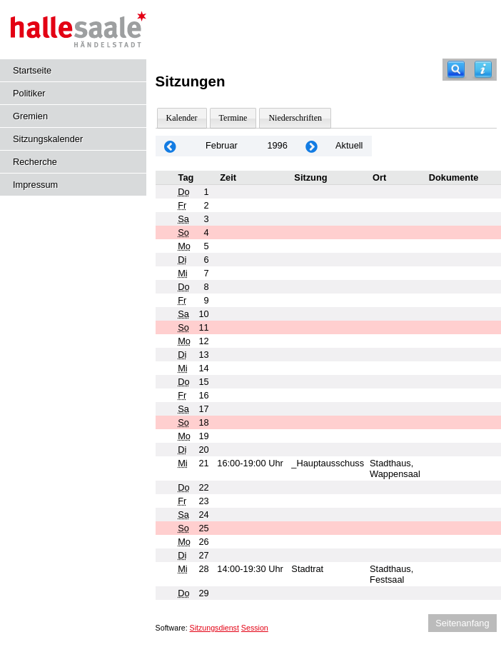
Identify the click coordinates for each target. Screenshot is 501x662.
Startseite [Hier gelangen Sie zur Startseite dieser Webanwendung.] (32, 70)
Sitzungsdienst (214, 627)
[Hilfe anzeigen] (483, 70)
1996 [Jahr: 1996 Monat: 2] (277, 145)
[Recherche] (456, 70)
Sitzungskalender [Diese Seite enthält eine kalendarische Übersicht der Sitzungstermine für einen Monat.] (48, 139)
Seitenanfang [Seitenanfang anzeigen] (462, 623)
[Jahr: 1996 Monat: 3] (312, 146)
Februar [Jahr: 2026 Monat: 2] (222, 145)
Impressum (35, 184)
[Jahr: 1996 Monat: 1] (171, 146)
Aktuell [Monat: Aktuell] (349, 145)
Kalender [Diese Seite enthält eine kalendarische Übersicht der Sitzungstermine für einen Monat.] (182, 118)
